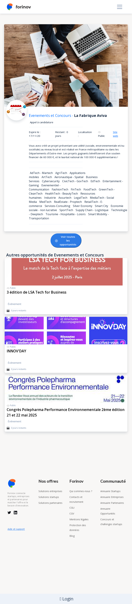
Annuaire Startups (110, 491)
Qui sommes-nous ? (80, 491)
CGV (71, 513)
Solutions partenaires (50, 502)
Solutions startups (48, 497)
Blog (72, 535)
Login (66, 599)
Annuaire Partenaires (112, 502)
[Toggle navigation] (119, 7)
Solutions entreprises (50, 491)
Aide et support (16, 529)
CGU (71, 507)
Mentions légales (79, 519)
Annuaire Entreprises (112, 497)
